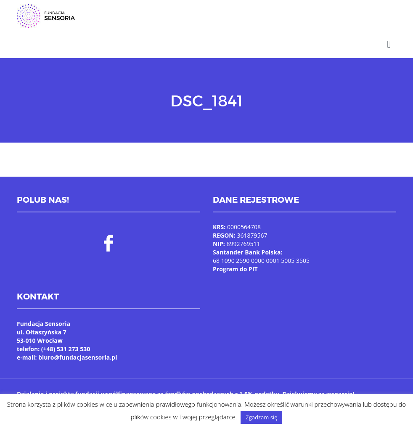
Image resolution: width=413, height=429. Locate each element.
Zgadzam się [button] (261, 417)
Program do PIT (235, 269)
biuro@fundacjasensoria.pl (77, 357)
